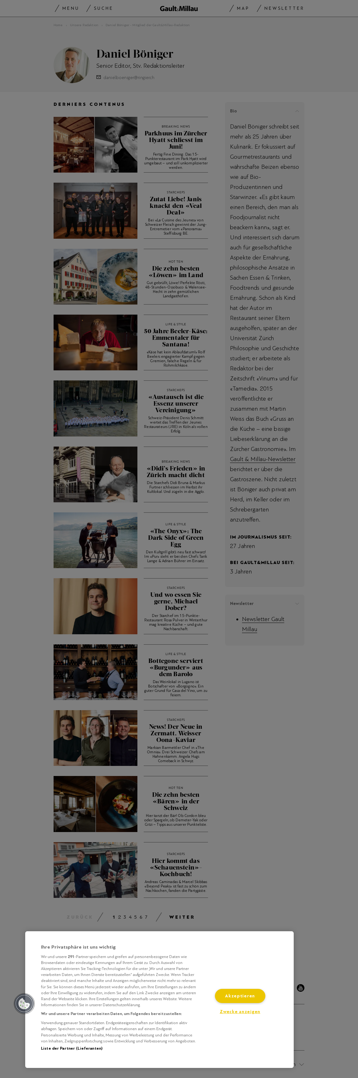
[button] (24, 1004)
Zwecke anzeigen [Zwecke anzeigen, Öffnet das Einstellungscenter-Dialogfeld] (240, 1011)
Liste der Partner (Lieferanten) (71, 1048)
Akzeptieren (240, 996)
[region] (159, 999)
